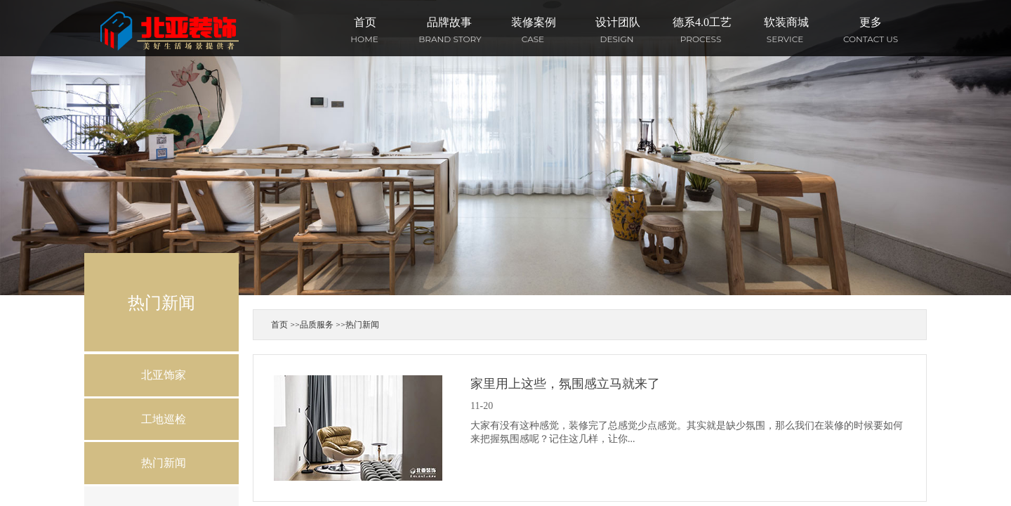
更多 (870, 22)
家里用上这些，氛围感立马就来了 (565, 384)
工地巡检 (163, 419)
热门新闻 (362, 324)
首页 (365, 22)
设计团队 (617, 22)
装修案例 (533, 22)
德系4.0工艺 (702, 22)
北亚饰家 (163, 375)
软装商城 (786, 22)
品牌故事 (449, 22)
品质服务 (316, 324)
